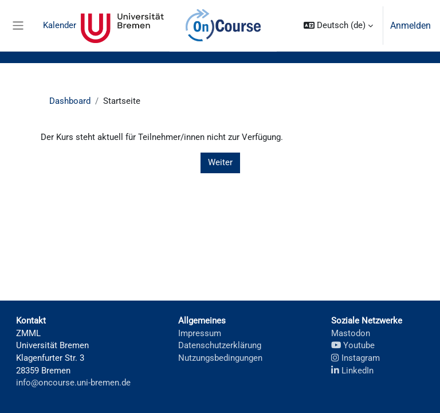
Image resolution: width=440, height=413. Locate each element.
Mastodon (350, 333)
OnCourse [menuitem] (223, 26)
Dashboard (70, 101)
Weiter (220, 162)
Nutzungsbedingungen (220, 358)
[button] (338, 25)
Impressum (199, 333)
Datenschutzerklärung (219, 345)
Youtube (353, 345)
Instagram (355, 358)
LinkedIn (352, 370)
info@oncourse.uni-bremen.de (73, 382)
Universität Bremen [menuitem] (122, 26)
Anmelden (410, 25)
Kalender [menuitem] (59, 25)
